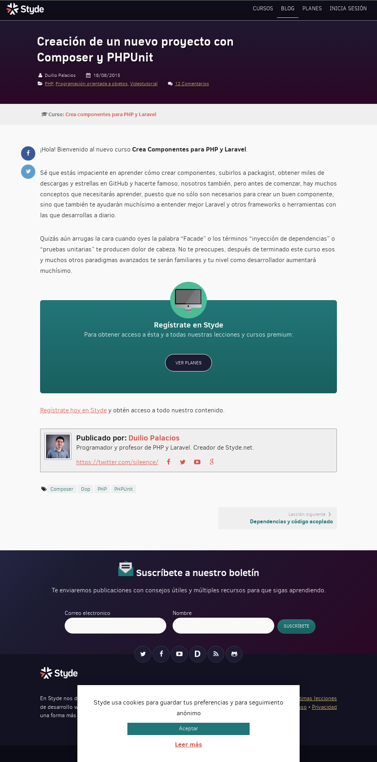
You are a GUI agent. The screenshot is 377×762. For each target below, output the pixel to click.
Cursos (266, 9)
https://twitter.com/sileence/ (117, 462)
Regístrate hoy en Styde (73, 410)
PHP (49, 83)
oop (85, 488)
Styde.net (26, 9)
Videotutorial (144, 83)
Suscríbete (296, 626)
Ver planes (188, 362)
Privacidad (324, 706)
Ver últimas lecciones (311, 698)
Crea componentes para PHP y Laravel (110, 114)
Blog (290, 9)
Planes (314, 9)
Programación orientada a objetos (92, 83)
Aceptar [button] (188, 728)
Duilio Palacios (154, 437)
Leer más (188, 744)
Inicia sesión (349, 9)
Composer (61, 488)
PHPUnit (123, 488)
